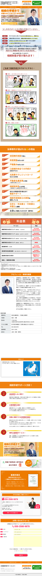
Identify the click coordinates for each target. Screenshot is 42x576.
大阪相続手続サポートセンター (9, 3)
